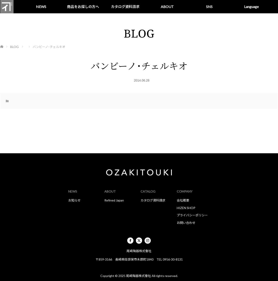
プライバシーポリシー (192, 215)
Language (251, 6)
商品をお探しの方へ (83, 6)
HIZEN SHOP (186, 208)
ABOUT (167, 6)
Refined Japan (114, 200)
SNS (209, 6)
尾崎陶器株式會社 (138, 276)
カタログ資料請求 (125, 6)
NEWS (41, 6)
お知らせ (74, 200)
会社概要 (183, 200)
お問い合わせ (186, 223)
